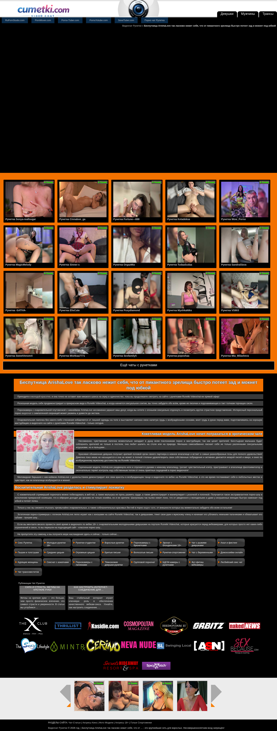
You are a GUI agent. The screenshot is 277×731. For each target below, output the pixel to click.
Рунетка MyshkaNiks (179, 310)
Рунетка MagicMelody (18, 264)
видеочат (27, 413)
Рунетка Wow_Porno (233, 219)
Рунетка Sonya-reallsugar (20, 219)
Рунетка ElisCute (69, 310)
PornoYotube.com (99, 20)
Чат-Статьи (75, 722)
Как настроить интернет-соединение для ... (91, 588)
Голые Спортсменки (141, 722)
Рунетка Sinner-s (69, 264)
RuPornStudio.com (15, 20)
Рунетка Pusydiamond (126, 310)
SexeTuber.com (126, 20)
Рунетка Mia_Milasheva (235, 355)
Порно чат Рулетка (155, 20)
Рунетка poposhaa (178, 355)
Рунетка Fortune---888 (126, 219)
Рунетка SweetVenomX (19, 355)
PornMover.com (43, 20)
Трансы (268, 14)
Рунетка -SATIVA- (15, 310)
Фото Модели (106, 722)
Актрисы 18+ (122, 722)
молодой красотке (40, 396)
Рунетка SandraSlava (233, 264)
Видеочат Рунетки (132, 25)
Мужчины (248, 14)
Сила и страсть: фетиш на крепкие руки (42, 588)
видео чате (149, 507)
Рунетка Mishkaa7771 (72, 355)
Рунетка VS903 (230, 310)
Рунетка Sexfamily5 (125, 355)
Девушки (227, 14)
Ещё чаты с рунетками (138, 365)
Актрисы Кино (89, 722)
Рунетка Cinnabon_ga (72, 219)
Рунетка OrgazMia (124, 264)
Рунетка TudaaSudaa (179, 264)
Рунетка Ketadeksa (178, 219)
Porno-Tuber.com (70, 20)
